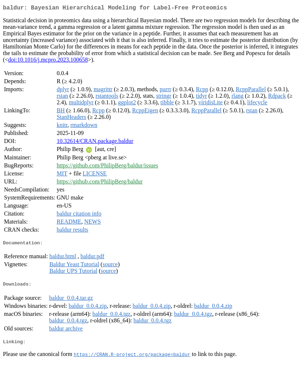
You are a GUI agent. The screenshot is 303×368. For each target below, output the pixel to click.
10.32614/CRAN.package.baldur (95, 142)
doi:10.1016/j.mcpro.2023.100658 (48, 61)
